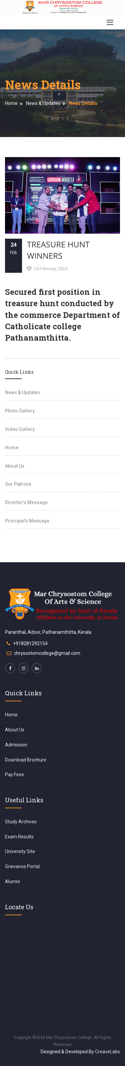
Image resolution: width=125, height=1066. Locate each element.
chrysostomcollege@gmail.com (47, 653)
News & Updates (43, 103)
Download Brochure (25, 759)
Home (11, 103)
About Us (14, 466)
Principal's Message (27, 520)
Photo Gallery (20, 410)
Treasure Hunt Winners (58, 250)
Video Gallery (20, 429)
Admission (16, 744)
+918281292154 (30, 643)
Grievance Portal (22, 866)
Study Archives (21, 821)
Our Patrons (18, 484)
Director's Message (26, 502)
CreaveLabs (107, 1051)
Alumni (12, 881)
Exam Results (19, 836)
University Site (20, 851)
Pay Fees (14, 774)
